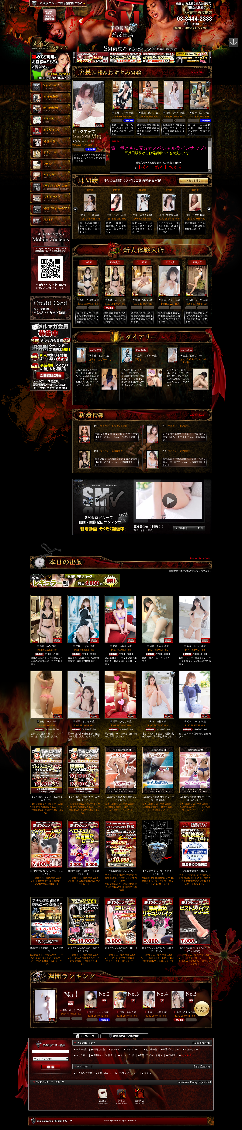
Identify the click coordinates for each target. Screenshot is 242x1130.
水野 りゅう (121, 112)
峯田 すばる (82, 721)
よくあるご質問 (84, 1073)
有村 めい (45, 721)
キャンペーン (133, 1049)
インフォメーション (128, 1073)
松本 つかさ (193, 721)
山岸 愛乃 (198, 112)
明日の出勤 (99, 1049)
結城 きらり (156, 646)
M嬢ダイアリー (171, 1049)
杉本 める (113, 300)
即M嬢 (171, 1055)
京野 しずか (144, 355)
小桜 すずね (166, 215)
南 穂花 (156, 721)
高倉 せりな (195, 300)
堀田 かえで (119, 721)
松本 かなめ (192, 215)
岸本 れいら (113, 215)
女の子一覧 (151, 1049)
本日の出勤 (81, 1049)
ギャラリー (81, 1055)
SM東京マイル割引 (103, 1055)
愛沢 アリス (87, 215)
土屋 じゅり (168, 300)
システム (115, 1049)
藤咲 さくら (193, 646)
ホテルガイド (127, 1055)
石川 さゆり (86, 300)
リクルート (149, 1073)
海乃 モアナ (82, 141)
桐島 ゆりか (172, 112)
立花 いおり (119, 646)
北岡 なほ (141, 300)
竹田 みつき (140, 215)
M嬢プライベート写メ (151, 1055)
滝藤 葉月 (147, 112)
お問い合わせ (105, 1073)
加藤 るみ (97, 355)
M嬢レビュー (191, 1049)
